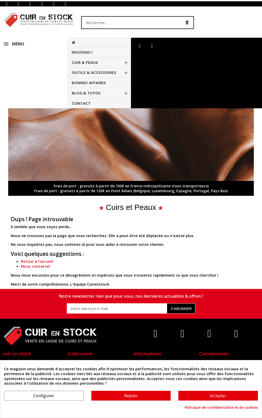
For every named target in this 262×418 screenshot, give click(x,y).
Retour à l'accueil (37, 261)
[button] (152, 45)
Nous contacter (35, 266)
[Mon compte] (140, 46)
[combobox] (128, 22)
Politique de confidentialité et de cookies (221, 407)
